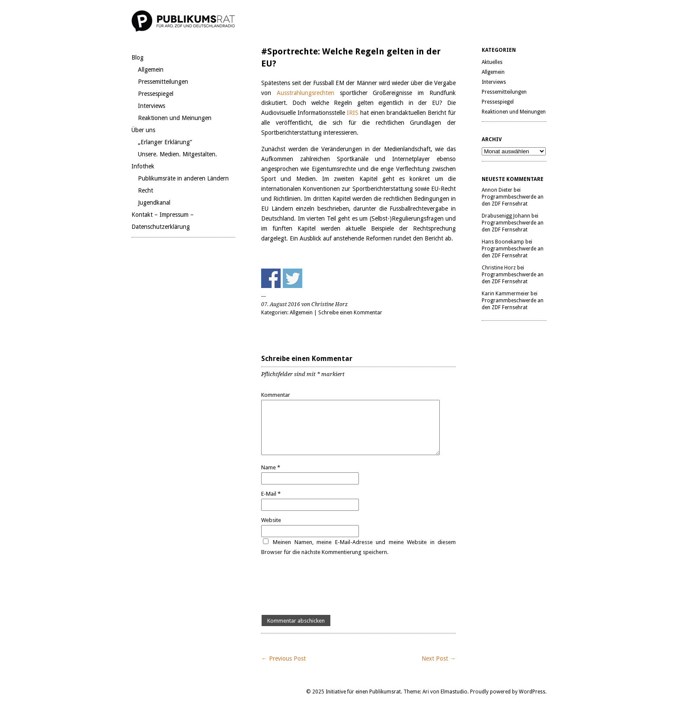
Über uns (143, 130)
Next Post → (439, 658)
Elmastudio (454, 692)
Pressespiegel (155, 93)
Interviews (151, 105)
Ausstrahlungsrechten (308, 92)
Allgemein (150, 69)
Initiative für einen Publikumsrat (363, 692)
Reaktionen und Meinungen (174, 117)
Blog (137, 57)
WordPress (532, 692)
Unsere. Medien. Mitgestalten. (177, 154)
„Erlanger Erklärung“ (165, 142)
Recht (145, 190)
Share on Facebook (271, 278)
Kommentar (275, 395)
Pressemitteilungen (163, 81)
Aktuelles (492, 62)
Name (270, 467)
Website (271, 520)
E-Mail (271, 494)
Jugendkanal (154, 202)
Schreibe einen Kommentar (350, 313)
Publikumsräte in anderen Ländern (183, 178)
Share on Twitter (292, 278)
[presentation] (327, 586)
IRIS (353, 112)
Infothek (142, 166)
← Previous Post (283, 658)
